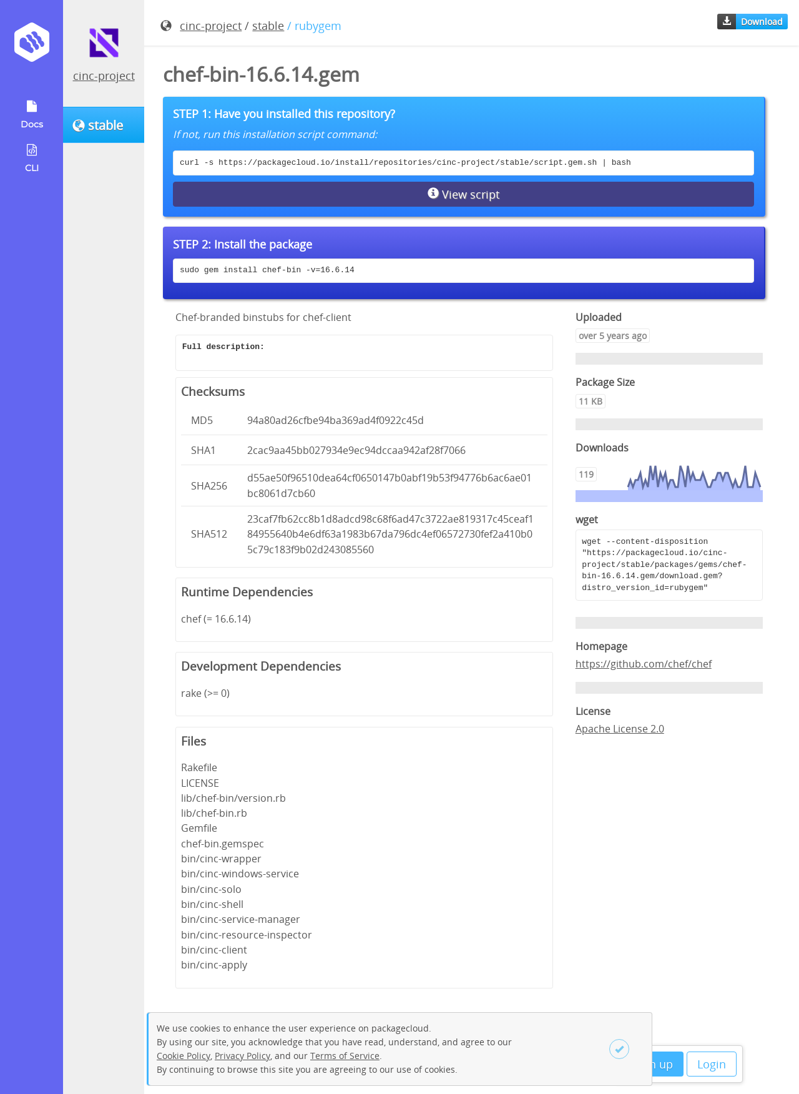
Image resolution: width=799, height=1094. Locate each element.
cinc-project (104, 75)
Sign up (653, 1064)
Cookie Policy (183, 1056)
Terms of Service (345, 1056)
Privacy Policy (242, 1056)
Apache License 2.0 (620, 729)
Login (711, 1064)
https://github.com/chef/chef (644, 664)
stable (268, 25)
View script (463, 194)
